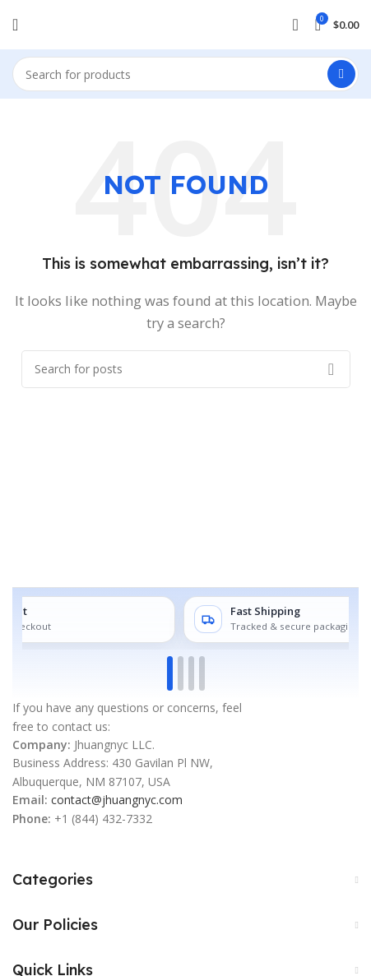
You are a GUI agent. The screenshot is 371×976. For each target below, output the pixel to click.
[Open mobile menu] (15, 24)
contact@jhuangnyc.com (117, 799)
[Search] (185, 74)
